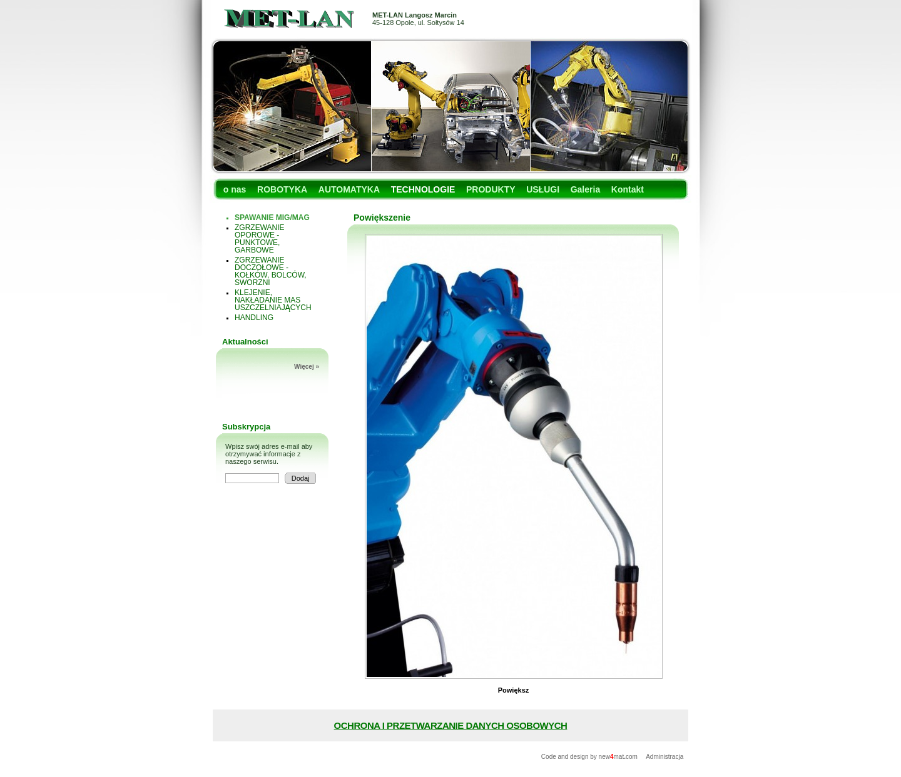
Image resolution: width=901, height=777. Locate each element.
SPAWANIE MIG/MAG (272, 217)
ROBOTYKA (282, 189)
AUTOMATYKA (349, 189)
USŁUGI (542, 189)
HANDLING (254, 317)
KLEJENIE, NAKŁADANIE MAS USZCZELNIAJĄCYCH (273, 300)
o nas (235, 189)
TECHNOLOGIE (423, 189)
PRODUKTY (491, 189)
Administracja (664, 756)
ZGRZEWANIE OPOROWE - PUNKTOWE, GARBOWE (260, 238)
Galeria (585, 189)
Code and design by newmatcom (590, 756)
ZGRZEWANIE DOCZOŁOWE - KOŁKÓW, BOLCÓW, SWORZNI (271, 271)
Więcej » (306, 366)
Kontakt (627, 189)
